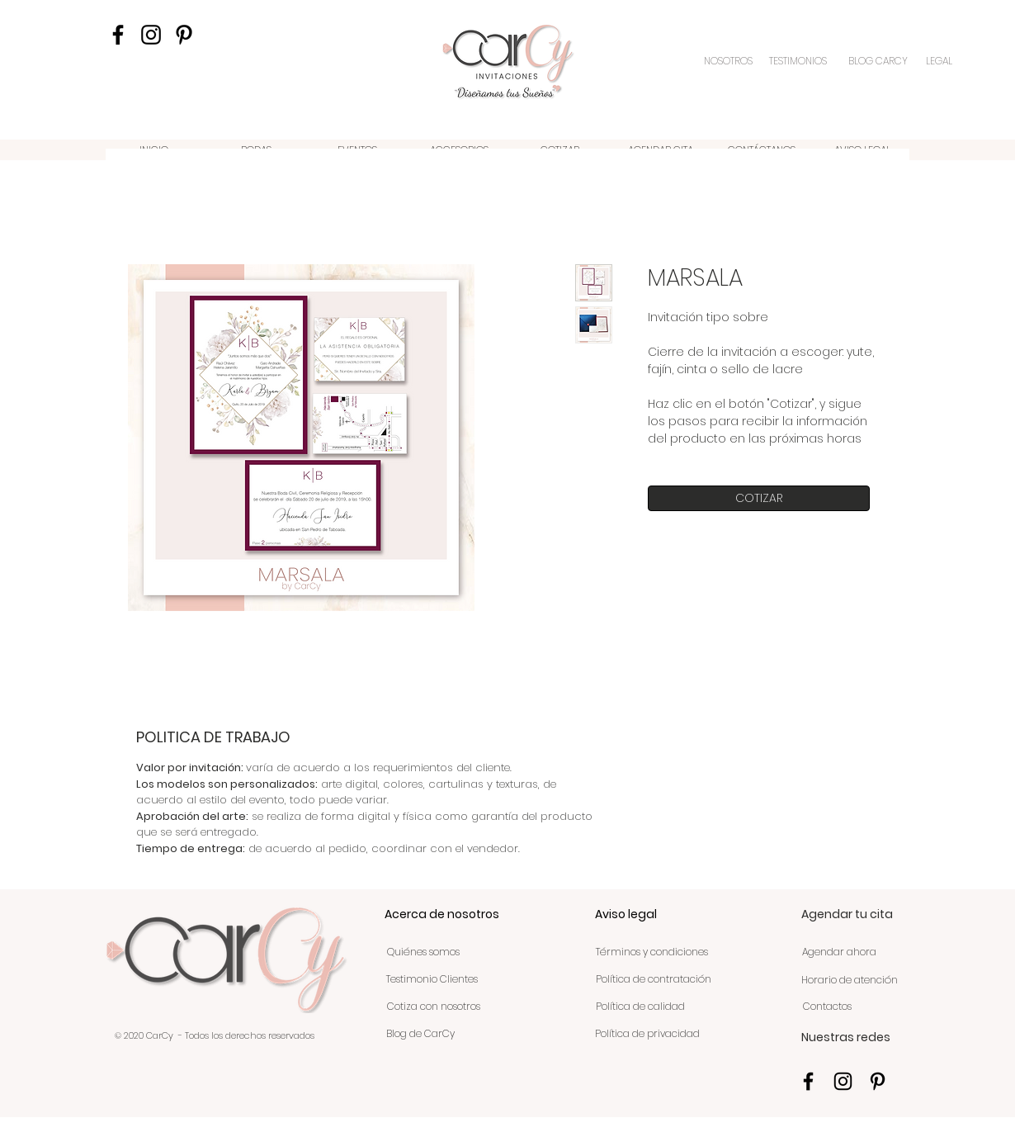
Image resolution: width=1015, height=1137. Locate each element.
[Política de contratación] (653, 980)
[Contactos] (826, 1007)
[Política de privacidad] (647, 1034)
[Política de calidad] (640, 1007)
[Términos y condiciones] (652, 952)
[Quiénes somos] (423, 952)
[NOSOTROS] (729, 61)
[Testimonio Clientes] (432, 980)
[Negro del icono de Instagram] (151, 34)
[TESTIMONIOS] (799, 61)
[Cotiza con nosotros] (433, 1007)
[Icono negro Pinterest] (184, 34)
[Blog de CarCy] (420, 1034)
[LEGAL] (939, 61)
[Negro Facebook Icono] (118, 34)
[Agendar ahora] (839, 952)
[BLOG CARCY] (878, 61)
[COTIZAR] (759, 498)
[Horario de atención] (849, 980)
